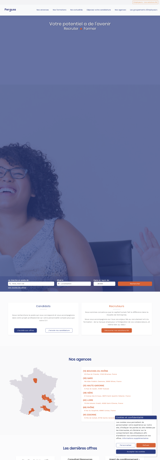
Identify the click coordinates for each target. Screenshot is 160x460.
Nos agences (120, 10)
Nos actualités (76, 10)
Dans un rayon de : (102, 280)
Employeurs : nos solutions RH (145, 2)
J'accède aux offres (25, 330)
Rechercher (135, 284)
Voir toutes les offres (17, 287)
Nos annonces (43, 10)
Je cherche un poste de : (19, 280)
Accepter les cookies (136, 452)
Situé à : (60, 280)
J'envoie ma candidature (59, 330)
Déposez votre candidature (99, 10)
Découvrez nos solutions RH (116, 330)
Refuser (146, 445)
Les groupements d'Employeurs (143, 10)
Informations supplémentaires (135, 438)
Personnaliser (126, 445)
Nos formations (59, 10)
